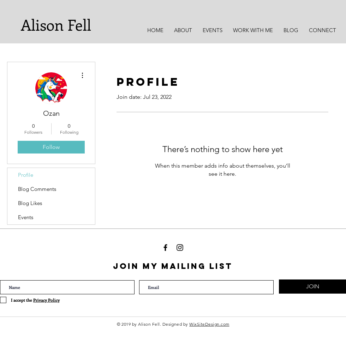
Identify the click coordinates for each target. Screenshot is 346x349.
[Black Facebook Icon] (165, 247)
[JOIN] (312, 286)
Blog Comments (37, 189)
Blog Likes (30, 203)
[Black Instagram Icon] (179, 247)
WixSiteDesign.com (209, 324)
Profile (25, 175)
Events (25, 217)
